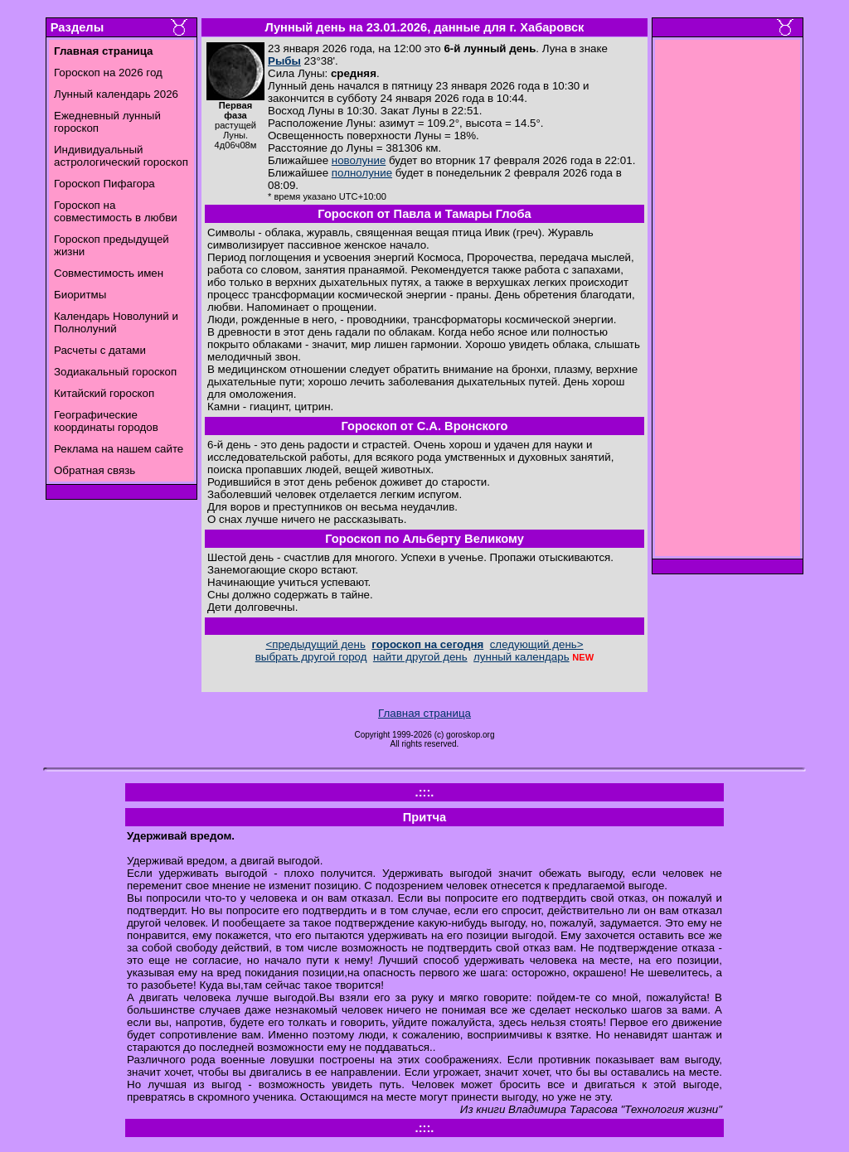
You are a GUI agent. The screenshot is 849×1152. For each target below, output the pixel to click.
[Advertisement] (728, 302)
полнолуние (362, 173)
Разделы (77, 27)
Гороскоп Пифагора (104, 183)
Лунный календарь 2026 (116, 94)
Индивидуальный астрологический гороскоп (121, 155)
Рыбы (284, 61)
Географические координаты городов (106, 421)
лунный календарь (521, 657)
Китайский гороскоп (104, 393)
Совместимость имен (108, 273)
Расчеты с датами (100, 350)
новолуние (359, 160)
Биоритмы (80, 294)
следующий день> (537, 644)
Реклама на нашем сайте (118, 449)
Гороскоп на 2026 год (108, 72)
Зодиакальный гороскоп (115, 371)
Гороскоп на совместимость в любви (115, 211)
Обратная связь (94, 470)
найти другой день (420, 657)
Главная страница (424, 713)
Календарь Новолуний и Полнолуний (116, 322)
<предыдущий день (315, 644)
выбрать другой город (311, 657)
